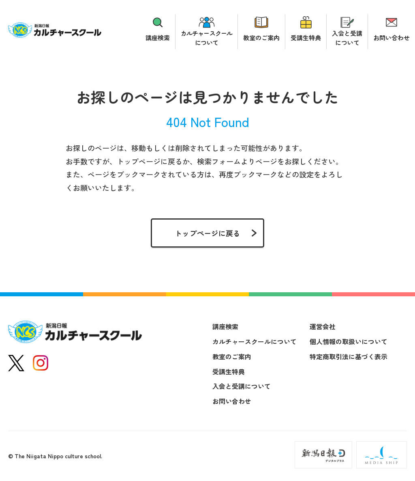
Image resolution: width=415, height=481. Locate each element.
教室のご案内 (261, 37)
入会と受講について (347, 38)
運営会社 (323, 326)
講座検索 (157, 37)
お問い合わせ (391, 37)
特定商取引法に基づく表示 (348, 356)
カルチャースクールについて (206, 38)
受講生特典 (306, 37)
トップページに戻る (207, 233)
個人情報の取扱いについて (348, 341)
